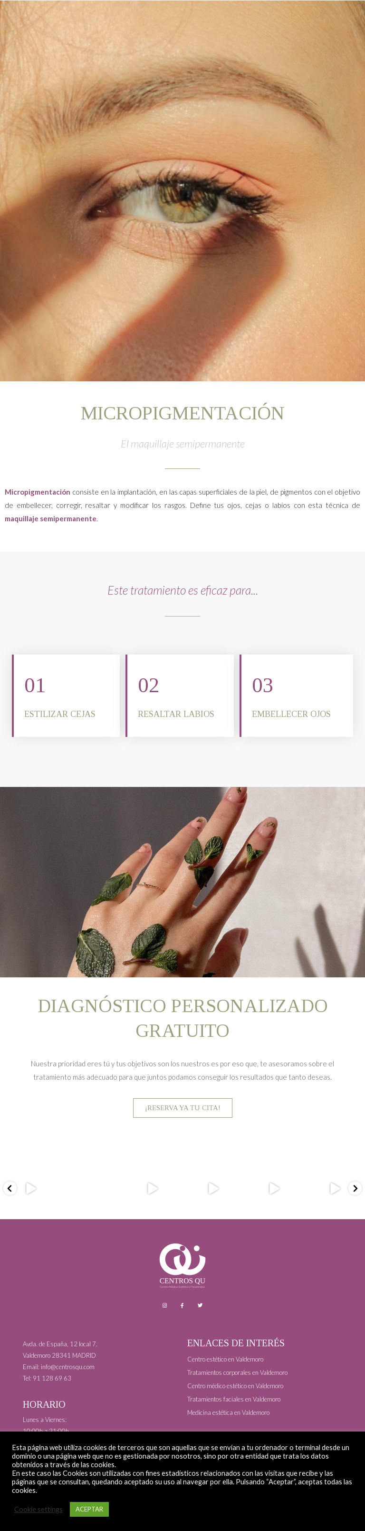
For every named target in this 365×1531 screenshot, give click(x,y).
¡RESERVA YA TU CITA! (183, 1108)
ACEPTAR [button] (89, 1509)
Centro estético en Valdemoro (225, 1359)
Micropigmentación (37, 491)
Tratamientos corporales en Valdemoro (237, 1372)
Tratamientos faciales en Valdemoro (233, 1399)
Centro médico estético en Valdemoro (235, 1386)
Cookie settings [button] (38, 1509)
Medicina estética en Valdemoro (228, 1412)
